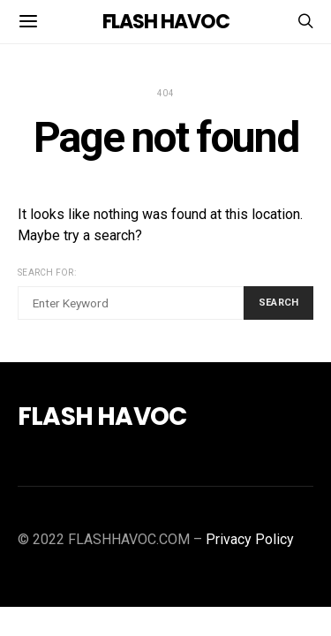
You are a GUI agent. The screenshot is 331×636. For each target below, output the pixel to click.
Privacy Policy (250, 539)
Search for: (47, 272)
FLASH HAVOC (165, 21)
